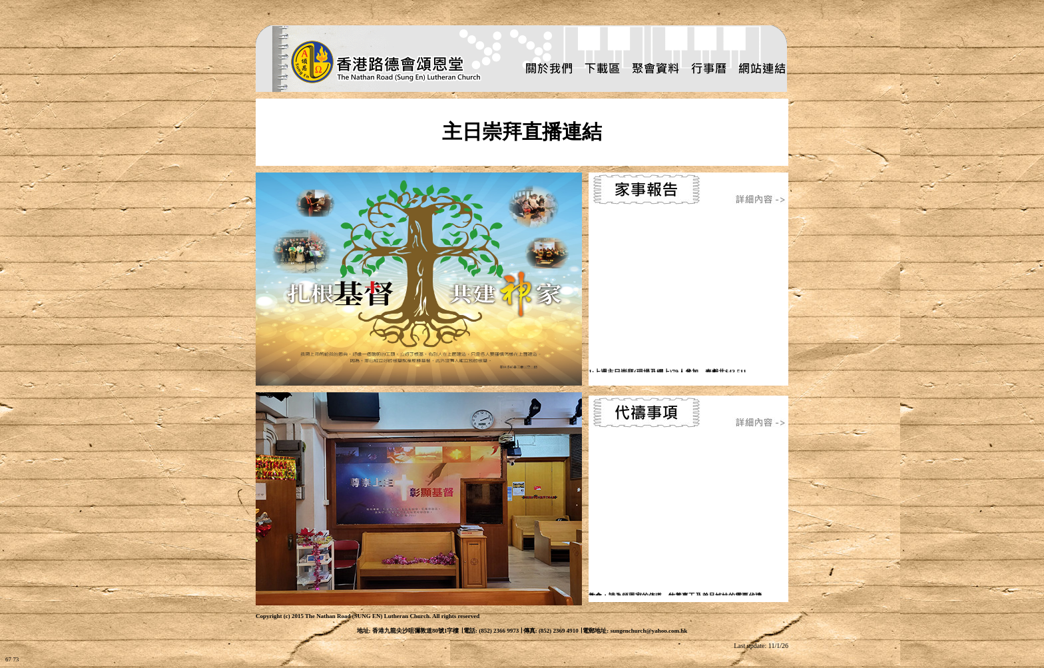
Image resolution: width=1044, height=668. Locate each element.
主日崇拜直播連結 (522, 132)
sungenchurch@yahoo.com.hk (649, 630)
